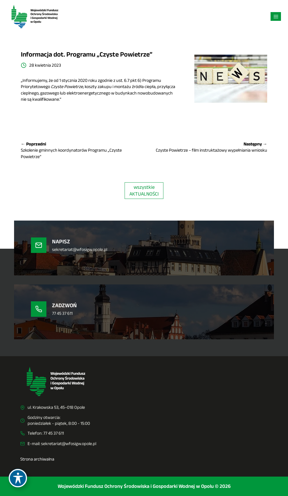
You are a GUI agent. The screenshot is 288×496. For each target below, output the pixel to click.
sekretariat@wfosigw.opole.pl (68, 443)
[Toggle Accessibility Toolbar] (18, 478)
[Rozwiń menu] (275, 16)
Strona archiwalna (37, 459)
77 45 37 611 (53, 433)
